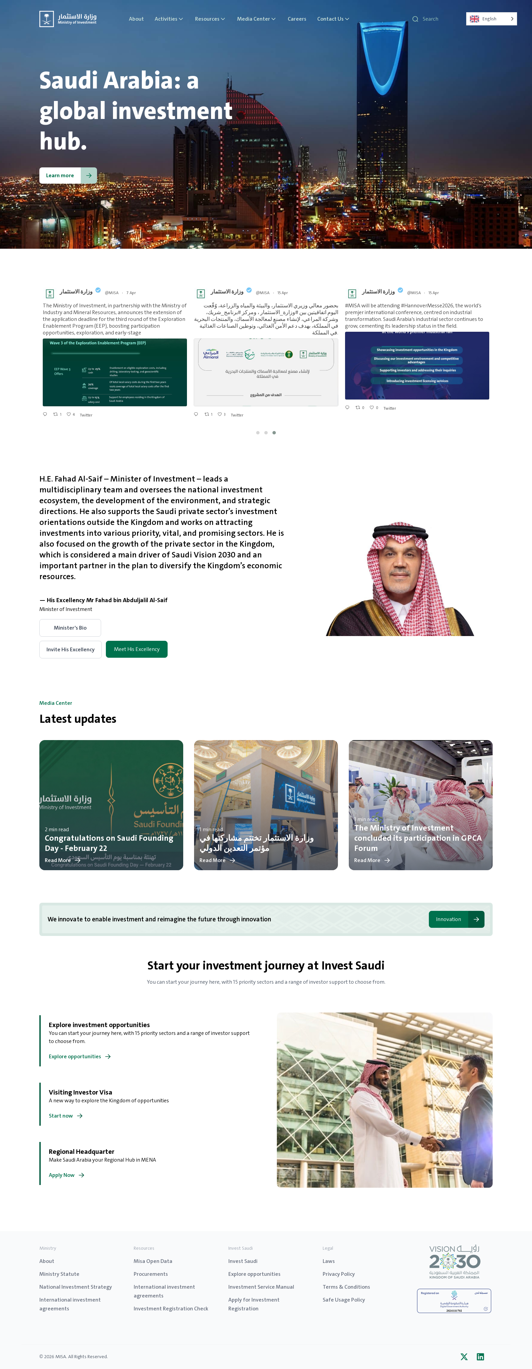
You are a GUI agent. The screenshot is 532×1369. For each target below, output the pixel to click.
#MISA (352, 305)
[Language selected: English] (491, 18)
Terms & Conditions (346, 1286)
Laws (329, 1261)
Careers (297, 19)
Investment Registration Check (171, 1308)
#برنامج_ (231, 312)
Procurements (151, 1274)
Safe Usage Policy (344, 1299)
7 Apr (132, 292)
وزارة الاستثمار (76, 291)
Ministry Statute (59, 1274)
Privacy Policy (339, 1274)
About (136, 19)
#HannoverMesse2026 (427, 305)
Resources (210, 19)
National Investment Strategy (75, 1286)
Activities (169, 19)
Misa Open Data (153, 1261)
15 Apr (283, 292)
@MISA (111, 292)
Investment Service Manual (261, 1286)
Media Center (257, 19)
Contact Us (333, 19)
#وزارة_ (289, 312)
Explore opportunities (254, 1274)
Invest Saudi (243, 1261)
